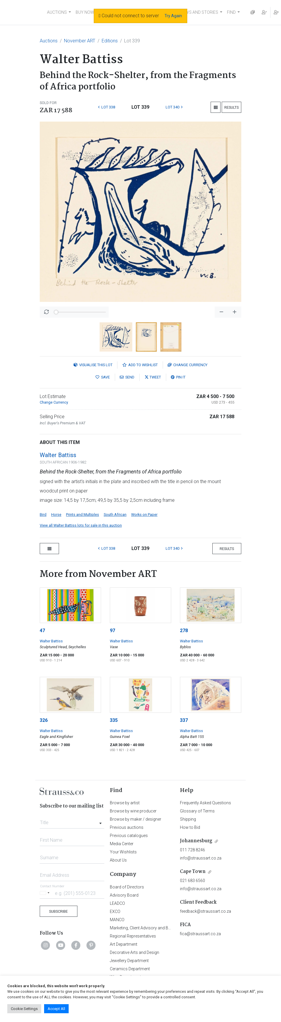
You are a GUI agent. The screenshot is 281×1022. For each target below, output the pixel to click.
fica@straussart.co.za (200, 933)
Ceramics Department (130, 968)
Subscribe (58, 911)
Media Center (121, 843)
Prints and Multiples (82, 514)
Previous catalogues (129, 835)
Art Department (123, 944)
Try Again (173, 15)
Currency (187, 365)
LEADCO (117, 903)
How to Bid (190, 827)
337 (184, 720)
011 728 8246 (192, 850)
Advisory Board (124, 895)
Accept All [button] (56, 1009)
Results (231, 107)
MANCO (117, 919)
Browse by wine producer (133, 811)
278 (184, 630)
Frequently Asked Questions (205, 802)
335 (114, 720)
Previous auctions (126, 827)
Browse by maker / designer (135, 819)
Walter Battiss (58, 455)
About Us (118, 860)
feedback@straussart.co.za (205, 911)
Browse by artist (125, 802)
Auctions (49, 41)
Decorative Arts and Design (134, 952)
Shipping (188, 819)
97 (112, 630)
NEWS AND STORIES (199, 12)
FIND (231, 12)
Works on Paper (144, 514)
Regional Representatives (133, 936)
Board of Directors (127, 887)
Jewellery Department (129, 960)
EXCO (115, 911)
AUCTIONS (57, 12)
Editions (110, 41)
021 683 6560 (192, 880)
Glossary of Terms (197, 811)
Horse (56, 514)
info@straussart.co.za (200, 858)
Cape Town (193, 871)
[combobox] (72, 821)
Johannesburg (196, 841)
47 (42, 630)
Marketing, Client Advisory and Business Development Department (170, 928)
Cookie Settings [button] (24, 1009)
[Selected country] (45, 893)
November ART (79, 41)
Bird (43, 514)
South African (115, 514)
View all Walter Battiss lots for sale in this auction (81, 525)
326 (44, 720)
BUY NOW (85, 12)
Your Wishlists (123, 852)
